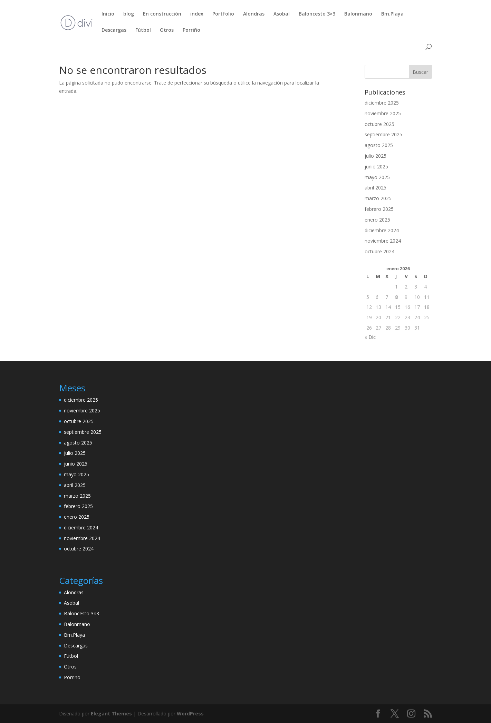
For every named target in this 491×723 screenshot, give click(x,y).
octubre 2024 (379, 251)
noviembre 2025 (383, 113)
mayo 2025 (377, 177)
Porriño (191, 30)
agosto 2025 (379, 145)
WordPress (190, 713)
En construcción (162, 14)
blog (128, 14)
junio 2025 (376, 166)
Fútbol (143, 30)
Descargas (114, 30)
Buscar (420, 72)
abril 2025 (375, 187)
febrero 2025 (379, 209)
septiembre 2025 (383, 134)
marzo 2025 (378, 198)
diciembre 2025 (382, 102)
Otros (167, 30)
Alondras (253, 14)
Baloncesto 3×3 (317, 14)
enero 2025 (377, 219)
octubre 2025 (379, 124)
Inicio (108, 14)
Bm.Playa (392, 14)
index (196, 14)
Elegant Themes (111, 713)
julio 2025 (375, 156)
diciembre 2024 (382, 230)
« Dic (370, 337)
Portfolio (223, 14)
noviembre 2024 (383, 240)
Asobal (281, 14)
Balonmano (358, 14)
